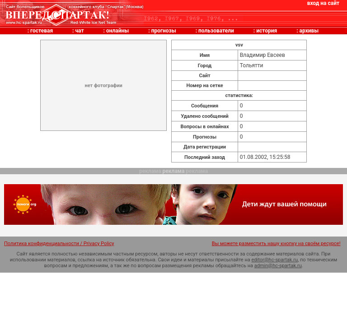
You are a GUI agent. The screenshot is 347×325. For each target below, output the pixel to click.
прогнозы (163, 31)
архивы (309, 31)
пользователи (216, 31)
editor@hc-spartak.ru (275, 260)
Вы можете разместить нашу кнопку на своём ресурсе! (276, 243)
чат (79, 31)
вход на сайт (323, 3)
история (266, 31)
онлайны (117, 31)
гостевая (41, 31)
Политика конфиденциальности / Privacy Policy (59, 243)
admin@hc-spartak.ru (278, 266)
